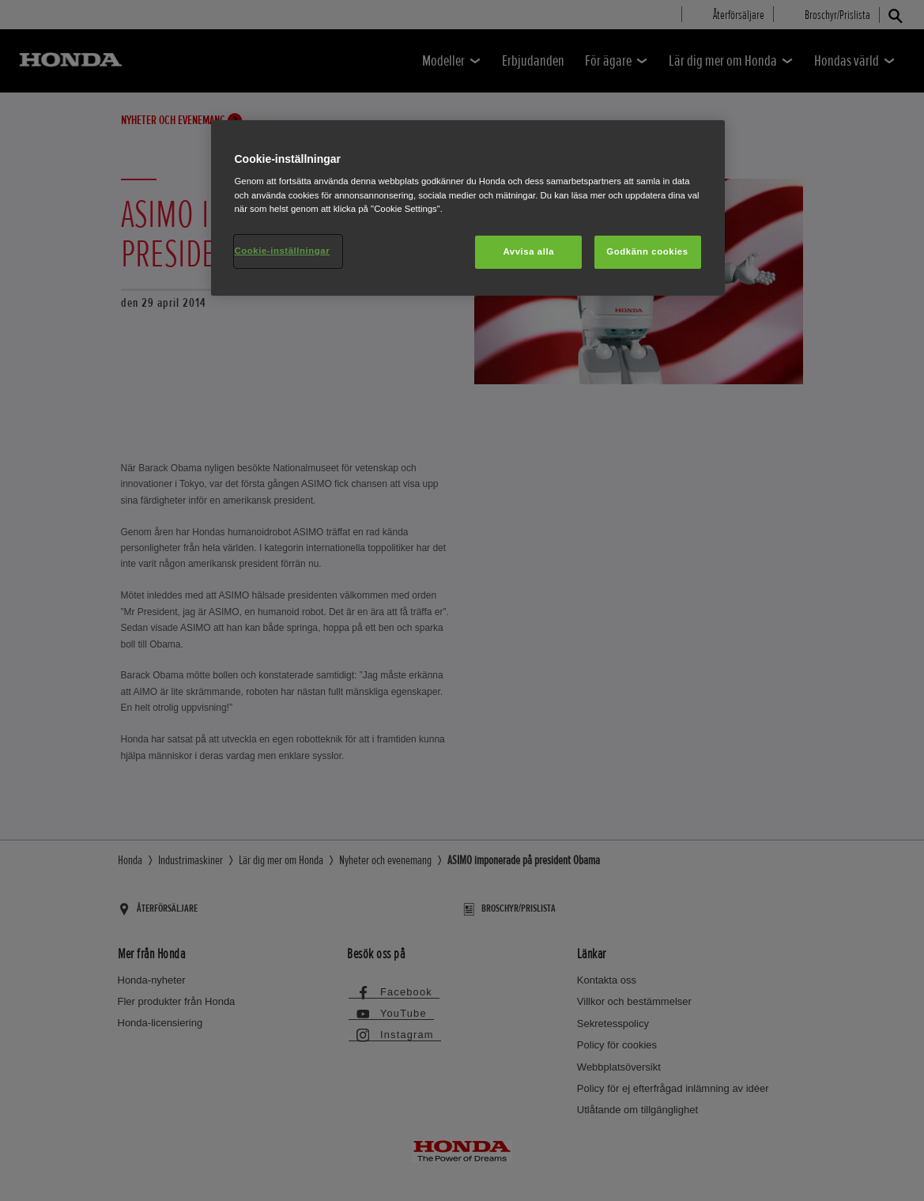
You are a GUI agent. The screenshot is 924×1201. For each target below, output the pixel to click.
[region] (468, 208)
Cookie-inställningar (282, 250)
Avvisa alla (528, 251)
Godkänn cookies (647, 251)
